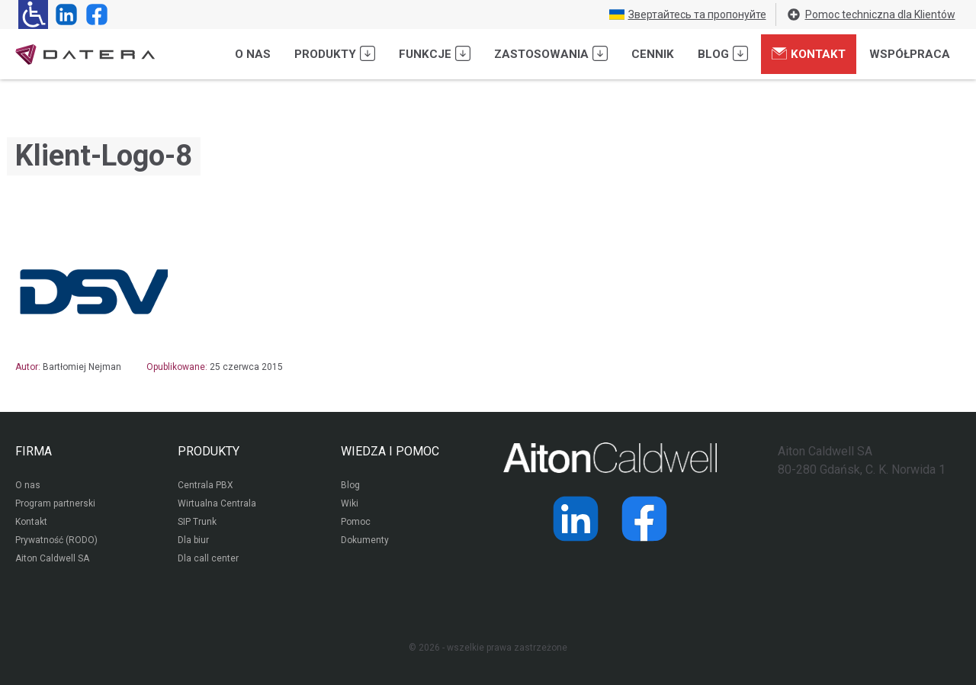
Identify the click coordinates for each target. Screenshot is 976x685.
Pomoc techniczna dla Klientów (870, 14)
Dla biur (193, 540)
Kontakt (809, 53)
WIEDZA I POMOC (390, 451)
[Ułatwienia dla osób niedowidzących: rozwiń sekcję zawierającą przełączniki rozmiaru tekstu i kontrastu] (33, 14)
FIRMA (33, 451)
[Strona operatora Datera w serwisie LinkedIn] (63, 14)
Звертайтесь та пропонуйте (687, 14)
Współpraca (909, 54)
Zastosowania (551, 53)
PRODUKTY (208, 451)
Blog (723, 53)
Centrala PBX (205, 485)
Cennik (652, 54)
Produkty (334, 53)
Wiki (349, 503)
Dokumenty (365, 540)
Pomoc (356, 521)
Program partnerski (55, 503)
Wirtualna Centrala (217, 503)
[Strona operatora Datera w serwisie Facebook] (94, 14)
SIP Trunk (197, 521)
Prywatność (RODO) (56, 540)
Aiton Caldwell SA (52, 558)
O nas (253, 54)
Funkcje (434, 53)
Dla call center (208, 558)
